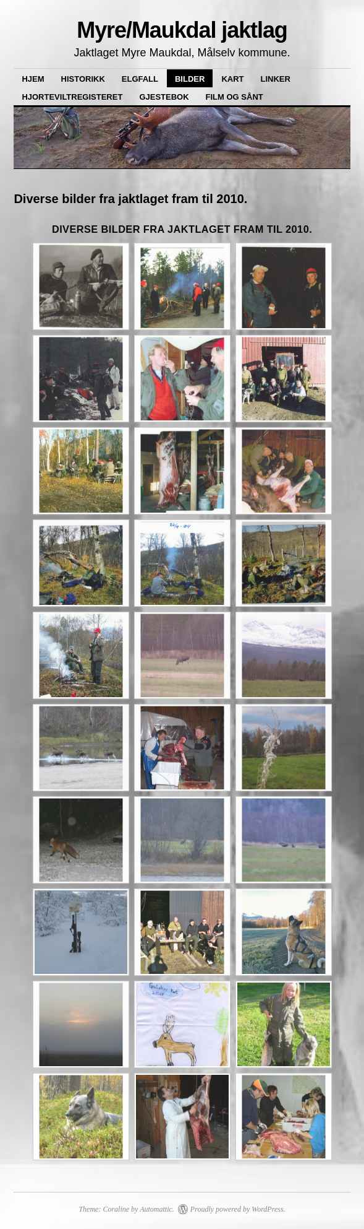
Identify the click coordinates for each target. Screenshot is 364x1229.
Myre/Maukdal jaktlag (182, 30)
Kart (232, 79)
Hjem (33, 79)
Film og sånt (234, 97)
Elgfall (140, 79)
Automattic (156, 1209)
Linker (275, 79)
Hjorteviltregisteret (72, 97)
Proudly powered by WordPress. (238, 1209)
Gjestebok (163, 97)
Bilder (190, 79)
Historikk (83, 79)
